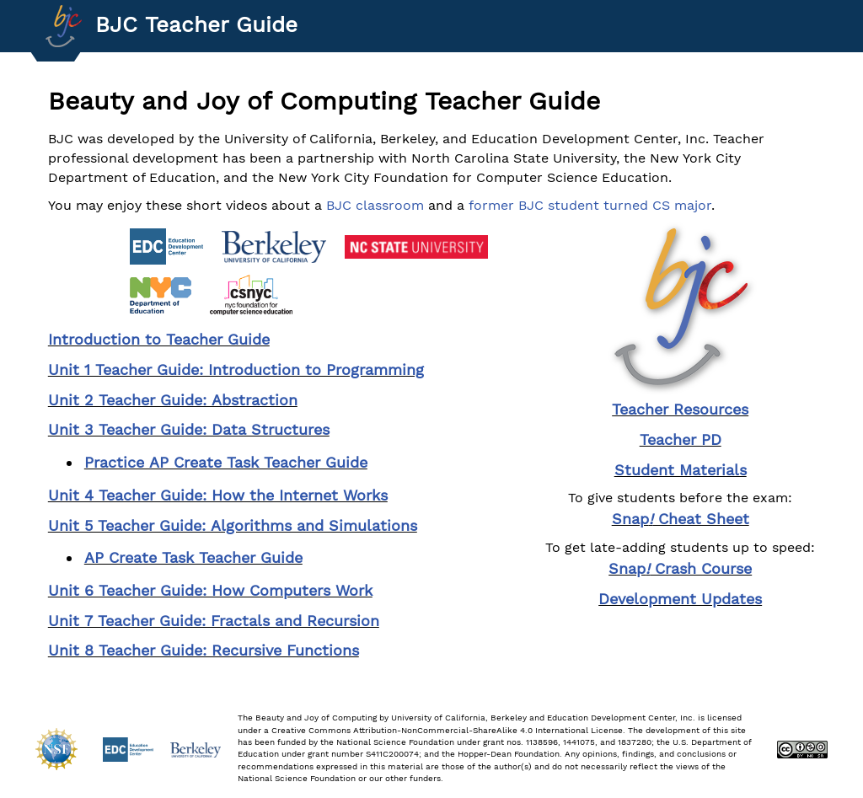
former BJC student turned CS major (590, 205)
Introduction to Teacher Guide (159, 339)
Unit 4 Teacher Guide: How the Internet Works (218, 495)
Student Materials (680, 470)
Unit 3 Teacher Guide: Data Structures (189, 429)
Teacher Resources (680, 409)
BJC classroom (375, 205)
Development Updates (680, 599)
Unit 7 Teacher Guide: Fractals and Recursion (213, 620)
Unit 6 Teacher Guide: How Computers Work (210, 590)
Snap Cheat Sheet (680, 519)
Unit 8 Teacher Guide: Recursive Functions (203, 650)
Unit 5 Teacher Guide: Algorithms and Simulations (232, 525)
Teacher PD (680, 439)
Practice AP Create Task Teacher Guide (225, 462)
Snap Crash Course (680, 568)
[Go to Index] (64, 26)
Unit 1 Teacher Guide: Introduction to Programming (236, 369)
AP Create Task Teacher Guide (193, 557)
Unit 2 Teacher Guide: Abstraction (172, 400)
